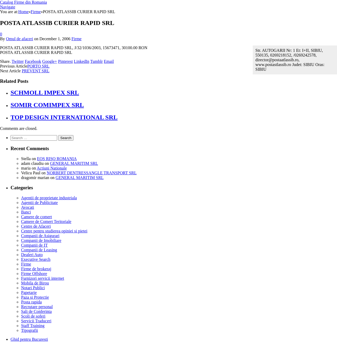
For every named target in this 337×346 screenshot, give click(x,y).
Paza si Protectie (35, 297)
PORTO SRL (38, 66)
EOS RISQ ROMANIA (57, 158)
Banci (26, 212)
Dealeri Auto (32, 254)
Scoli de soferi (33, 316)
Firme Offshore (34, 273)
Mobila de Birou (35, 283)
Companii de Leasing (39, 250)
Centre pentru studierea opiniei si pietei (54, 231)
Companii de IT (34, 245)
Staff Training (32, 325)
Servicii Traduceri (36, 321)
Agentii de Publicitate (39, 202)
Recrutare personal (37, 306)
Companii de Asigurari (40, 235)
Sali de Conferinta (36, 311)
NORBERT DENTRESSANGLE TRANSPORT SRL (92, 173)
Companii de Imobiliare (41, 240)
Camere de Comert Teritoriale (46, 221)
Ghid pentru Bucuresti (29, 339)
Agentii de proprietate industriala (49, 198)
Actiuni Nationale (52, 168)
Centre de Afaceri (36, 226)
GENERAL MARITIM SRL (74, 163)
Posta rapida (31, 302)
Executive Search (36, 259)
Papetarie (29, 292)
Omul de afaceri (19, 39)
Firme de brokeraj (36, 269)
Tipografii (29, 330)
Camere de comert (36, 217)
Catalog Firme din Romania (23, 2)
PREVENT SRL (35, 71)
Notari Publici (33, 288)
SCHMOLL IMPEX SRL (45, 92)
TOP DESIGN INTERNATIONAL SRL (64, 117)
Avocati (27, 207)
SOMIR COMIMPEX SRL (47, 104)
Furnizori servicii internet (42, 278)
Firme (76, 39)
